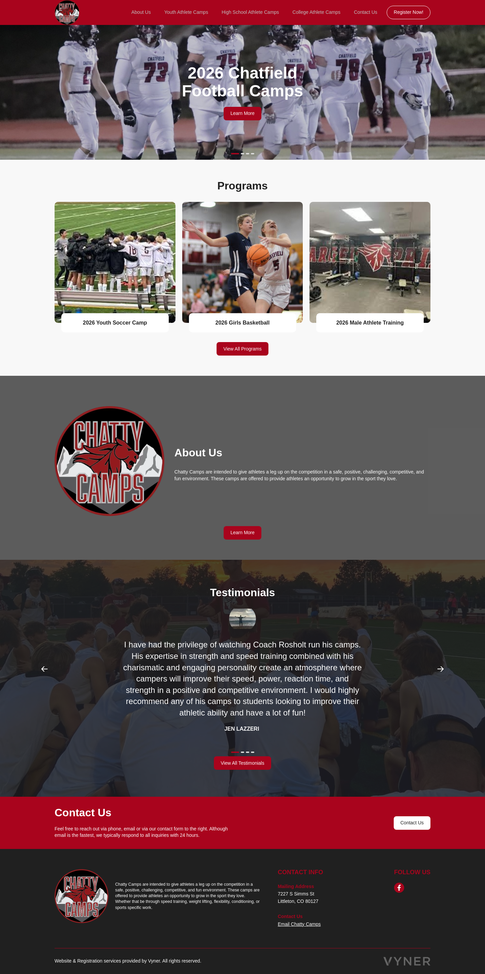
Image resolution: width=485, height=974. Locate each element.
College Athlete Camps (316, 12)
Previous (44, 669)
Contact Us (365, 12)
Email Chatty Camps (299, 924)
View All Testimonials (242, 763)
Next (440, 669)
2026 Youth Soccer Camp (115, 323)
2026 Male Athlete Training (369, 323)
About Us (141, 12)
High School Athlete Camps (250, 12)
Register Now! (408, 12)
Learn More (242, 113)
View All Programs (242, 349)
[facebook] (399, 888)
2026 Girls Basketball (243, 323)
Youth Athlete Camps (186, 12)
